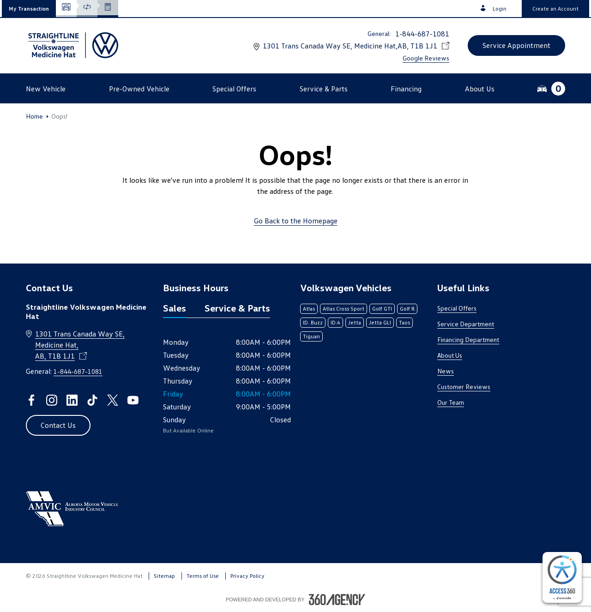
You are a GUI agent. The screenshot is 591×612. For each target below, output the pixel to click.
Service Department (465, 324)
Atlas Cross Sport (343, 308)
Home (34, 116)
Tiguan (311, 336)
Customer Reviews (463, 386)
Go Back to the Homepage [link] (296, 220)
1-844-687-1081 (422, 33)
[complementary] (562, 577)
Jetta (354, 322)
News (445, 371)
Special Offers (456, 308)
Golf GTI (382, 308)
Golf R (407, 308)
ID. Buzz (313, 322)
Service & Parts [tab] (237, 307)
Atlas (309, 308)
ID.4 (335, 322)
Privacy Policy (247, 575)
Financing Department (468, 339)
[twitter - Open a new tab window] (112, 400)
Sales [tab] (174, 307)
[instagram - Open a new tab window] (51, 400)
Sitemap (164, 575)
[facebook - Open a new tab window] (31, 400)
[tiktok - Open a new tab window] (92, 400)
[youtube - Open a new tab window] (133, 400)
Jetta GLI (380, 322)
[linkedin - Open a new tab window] (72, 400)
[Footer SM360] (337, 599)
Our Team (450, 402)
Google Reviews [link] (426, 58)
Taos (404, 322)
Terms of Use (203, 575)
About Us (449, 355)
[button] (29, 8)
